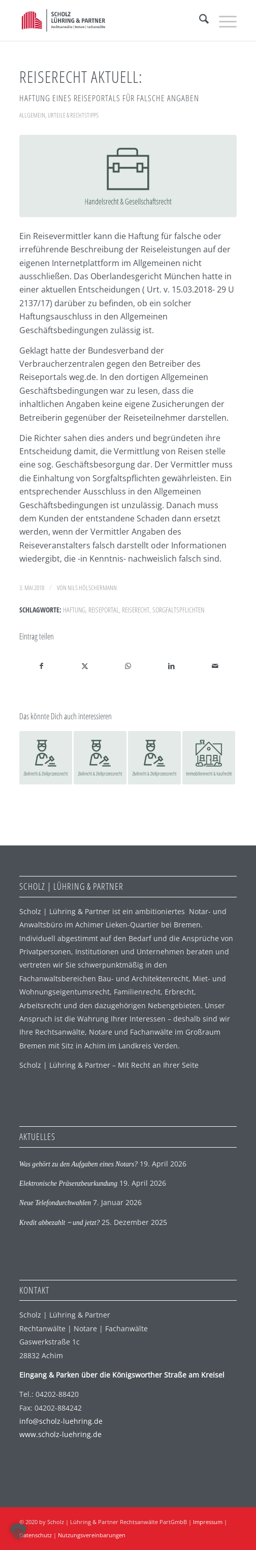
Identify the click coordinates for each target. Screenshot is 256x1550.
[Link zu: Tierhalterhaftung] (100, 757)
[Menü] (223, 20)
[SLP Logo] (106, 20)
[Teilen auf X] (84, 666)
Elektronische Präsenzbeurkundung (68, 1183)
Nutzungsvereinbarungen (91, 1535)
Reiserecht (135, 610)
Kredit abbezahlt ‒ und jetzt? (59, 1222)
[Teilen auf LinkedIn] (171, 666)
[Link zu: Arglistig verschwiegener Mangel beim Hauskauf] (208, 757)
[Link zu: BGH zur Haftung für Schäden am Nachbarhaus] (154, 757)
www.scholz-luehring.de (60, 1434)
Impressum (207, 1522)
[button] (18, 1531)
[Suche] (199, 20)
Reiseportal (103, 610)
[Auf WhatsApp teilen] (128, 666)
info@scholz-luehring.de (61, 1421)
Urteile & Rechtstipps (73, 115)
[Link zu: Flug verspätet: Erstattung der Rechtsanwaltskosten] (45, 757)
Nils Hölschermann (92, 587)
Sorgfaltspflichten (178, 610)
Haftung (74, 610)
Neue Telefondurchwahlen (55, 1203)
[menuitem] (199, 20)
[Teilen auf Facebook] (41, 666)
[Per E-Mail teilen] (215, 666)
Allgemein (32, 115)
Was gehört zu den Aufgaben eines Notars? (78, 1164)
